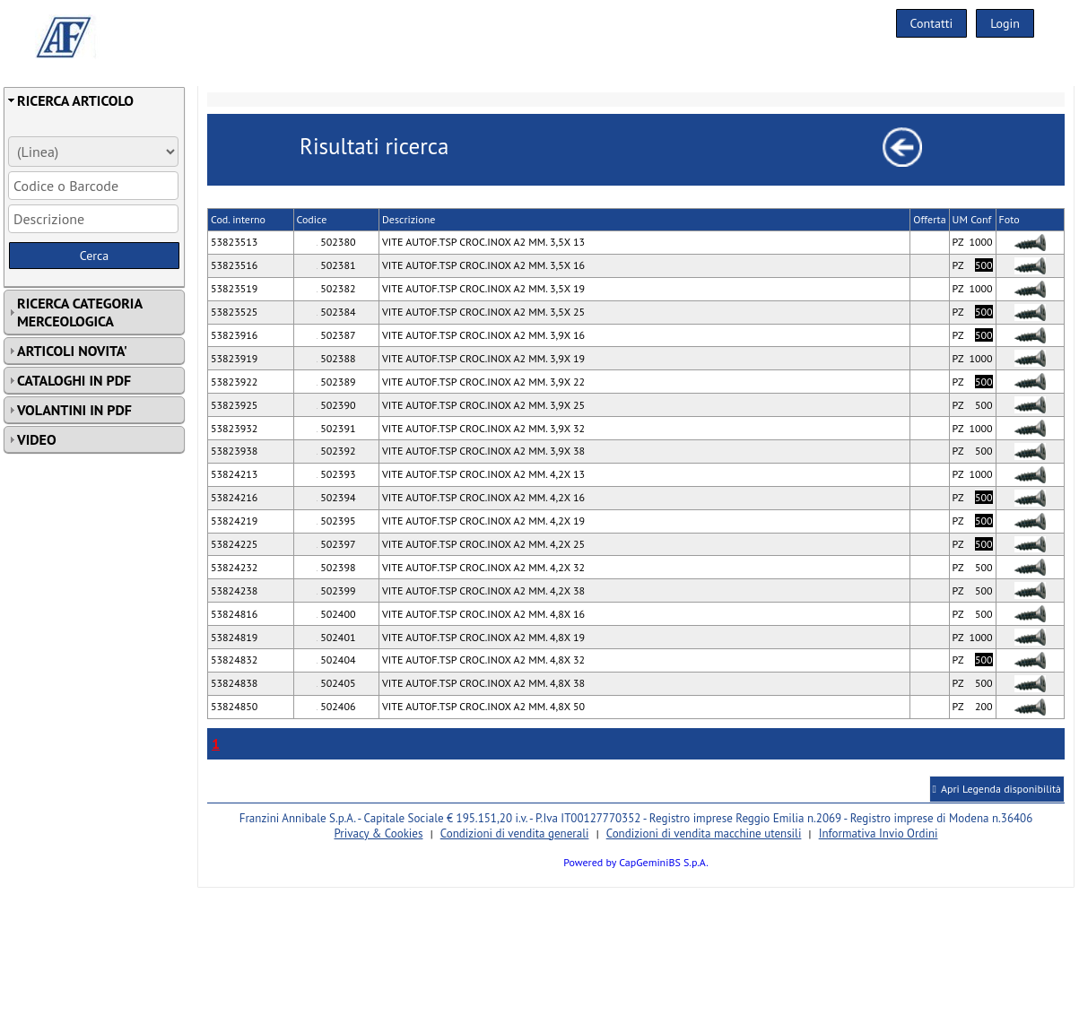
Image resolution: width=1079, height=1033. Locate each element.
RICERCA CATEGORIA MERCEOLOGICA (80, 312)
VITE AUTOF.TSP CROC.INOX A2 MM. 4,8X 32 (483, 659)
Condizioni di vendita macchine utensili (704, 833)
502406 (336, 706)
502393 (336, 474)
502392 (336, 450)
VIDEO (37, 439)
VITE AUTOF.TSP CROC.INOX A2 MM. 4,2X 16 (483, 497)
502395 (336, 520)
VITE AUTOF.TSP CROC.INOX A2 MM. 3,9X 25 (483, 405)
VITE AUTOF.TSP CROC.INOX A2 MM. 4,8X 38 (483, 683)
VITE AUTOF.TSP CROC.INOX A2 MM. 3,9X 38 (483, 450)
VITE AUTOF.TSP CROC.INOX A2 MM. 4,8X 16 (483, 614)
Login (1005, 23)
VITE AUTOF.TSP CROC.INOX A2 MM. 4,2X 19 (483, 520)
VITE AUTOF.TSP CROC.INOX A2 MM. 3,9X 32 (483, 428)
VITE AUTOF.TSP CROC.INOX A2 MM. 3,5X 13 (483, 241)
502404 (336, 659)
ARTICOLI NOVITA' (72, 351)
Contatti (931, 23)
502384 (336, 311)
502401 (336, 637)
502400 (336, 614)
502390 (336, 405)
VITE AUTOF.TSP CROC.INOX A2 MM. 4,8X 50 (483, 706)
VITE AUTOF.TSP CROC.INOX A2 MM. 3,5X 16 (483, 265)
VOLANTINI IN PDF (74, 410)
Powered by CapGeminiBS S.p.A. (636, 862)
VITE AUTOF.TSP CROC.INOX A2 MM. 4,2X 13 (483, 474)
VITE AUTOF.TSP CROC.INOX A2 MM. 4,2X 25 (483, 544)
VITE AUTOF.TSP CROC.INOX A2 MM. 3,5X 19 (483, 288)
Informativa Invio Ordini (878, 833)
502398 (336, 567)
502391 (336, 428)
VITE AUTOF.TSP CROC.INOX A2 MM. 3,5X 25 (483, 311)
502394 (336, 497)
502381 (336, 265)
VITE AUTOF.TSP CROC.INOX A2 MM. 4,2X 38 (483, 590)
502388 (336, 358)
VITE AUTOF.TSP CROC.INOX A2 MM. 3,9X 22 (483, 381)
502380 (336, 241)
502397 (336, 544)
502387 (336, 335)
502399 (336, 590)
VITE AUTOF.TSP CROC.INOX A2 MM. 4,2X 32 (483, 567)
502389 (336, 381)
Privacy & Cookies (378, 833)
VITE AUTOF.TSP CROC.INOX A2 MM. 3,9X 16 (483, 335)
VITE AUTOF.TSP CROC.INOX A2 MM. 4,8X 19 (483, 637)
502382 (336, 288)
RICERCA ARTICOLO (75, 100)
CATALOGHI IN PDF (74, 380)
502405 (336, 683)
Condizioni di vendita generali (514, 833)
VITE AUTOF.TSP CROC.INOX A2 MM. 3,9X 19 (483, 358)
